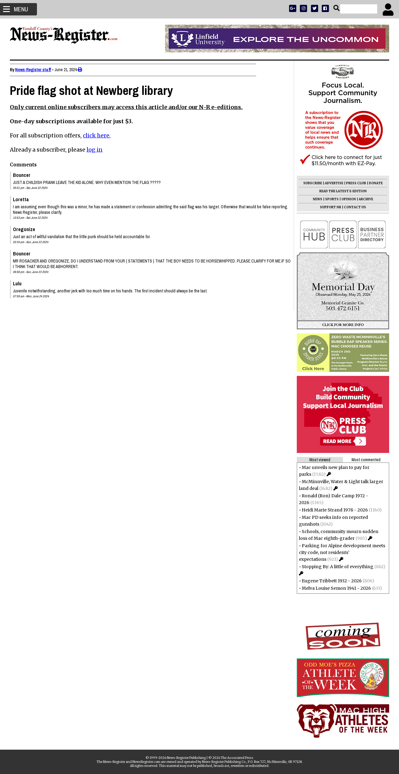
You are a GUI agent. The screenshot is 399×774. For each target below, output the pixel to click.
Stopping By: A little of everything (336, 566)
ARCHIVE (364, 199)
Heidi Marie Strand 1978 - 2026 (333, 510)
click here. (98, 135)
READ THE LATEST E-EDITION (341, 191)
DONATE (374, 183)
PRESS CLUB (354, 183)
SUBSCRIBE (310, 183)
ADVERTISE (332, 183)
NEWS (315, 199)
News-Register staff (35, 69)
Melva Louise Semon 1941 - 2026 (334, 588)
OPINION (347, 199)
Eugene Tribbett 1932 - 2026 (330, 581)
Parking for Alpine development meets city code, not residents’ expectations (340, 552)
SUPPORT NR (328, 207)
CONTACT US (353, 207)
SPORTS (330, 199)
